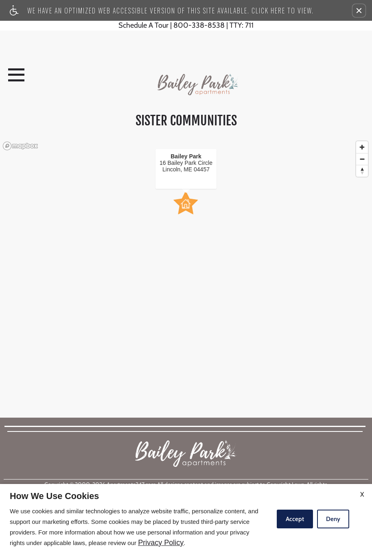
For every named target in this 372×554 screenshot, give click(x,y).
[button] (358, 10)
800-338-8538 (213, 26)
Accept (295, 519)
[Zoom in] (362, 147)
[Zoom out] (362, 159)
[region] (186, 261)
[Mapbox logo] (20, 146)
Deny (333, 519)
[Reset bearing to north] (362, 171)
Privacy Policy (161, 543)
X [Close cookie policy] (362, 494)
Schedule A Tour (143, 26)
